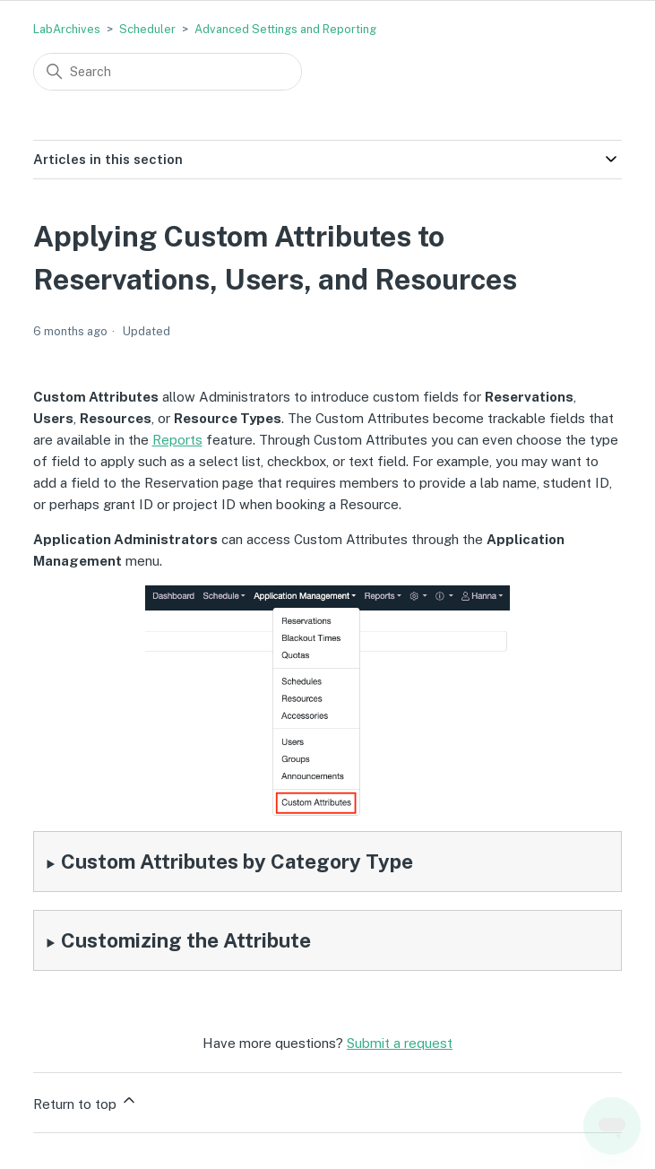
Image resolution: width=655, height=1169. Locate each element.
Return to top (85, 1101)
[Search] (167, 72)
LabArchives (66, 29)
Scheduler (147, 29)
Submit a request (399, 1043)
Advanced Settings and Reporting (285, 29)
